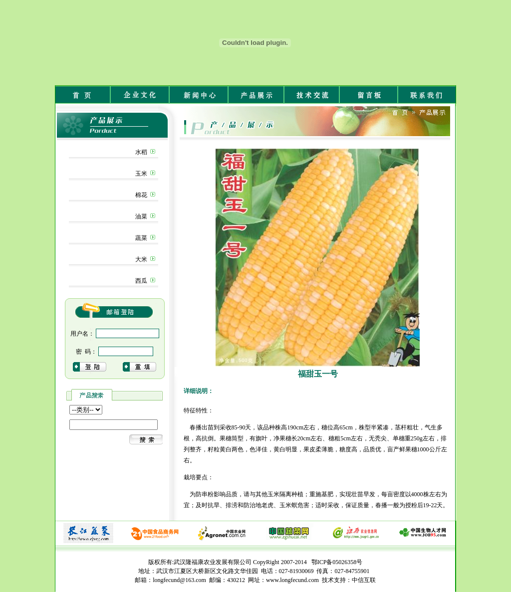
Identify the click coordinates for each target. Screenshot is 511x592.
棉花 (141, 195)
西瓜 (141, 280)
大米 (141, 259)
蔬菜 (141, 237)
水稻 (141, 152)
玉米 (141, 173)
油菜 (141, 216)
